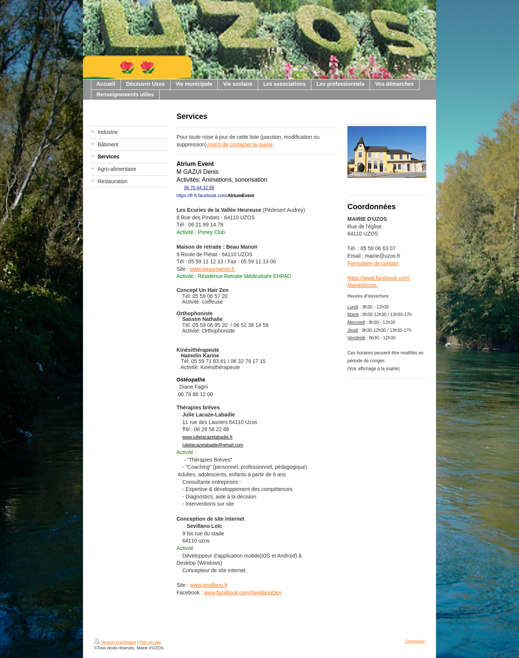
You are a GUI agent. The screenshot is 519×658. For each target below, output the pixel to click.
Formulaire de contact (372, 263)
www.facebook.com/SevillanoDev (242, 593)
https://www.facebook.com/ (378, 278)
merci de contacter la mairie (240, 144)
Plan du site (150, 642)
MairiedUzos (362, 285)
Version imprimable (115, 642)
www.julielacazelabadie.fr (208, 437)
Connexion (415, 641)
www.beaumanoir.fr (213, 269)
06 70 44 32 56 (199, 187)
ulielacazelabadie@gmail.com (213, 445)
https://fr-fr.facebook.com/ (202, 195)
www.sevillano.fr (209, 585)
